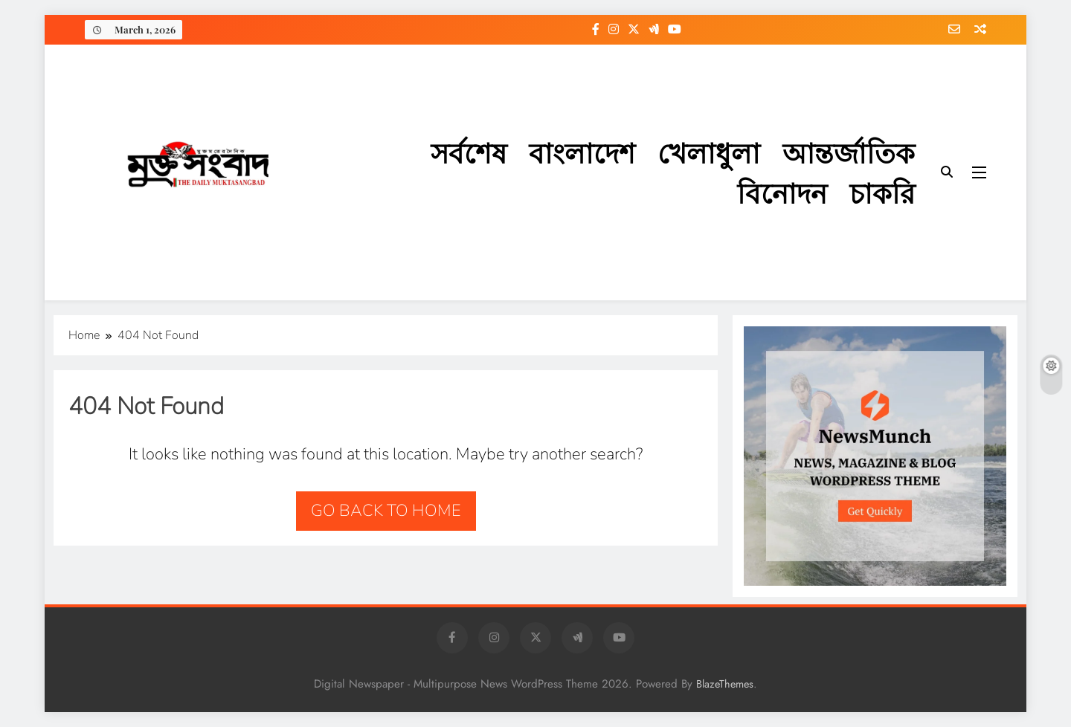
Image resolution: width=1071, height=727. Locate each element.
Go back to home (386, 511)
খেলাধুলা (708, 152)
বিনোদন (782, 192)
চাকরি (882, 192)
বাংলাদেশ (582, 152)
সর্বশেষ (468, 152)
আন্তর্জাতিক (848, 152)
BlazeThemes (724, 683)
